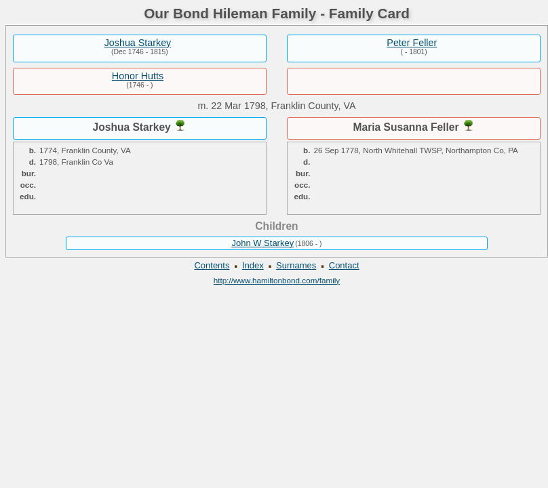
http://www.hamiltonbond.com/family (277, 280)
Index (253, 265)
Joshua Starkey (138, 42)
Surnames (296, 265)
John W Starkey (262, 243)
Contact (344, 265)
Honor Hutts (137, 75)
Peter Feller (412, 42)
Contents (211, 265)
